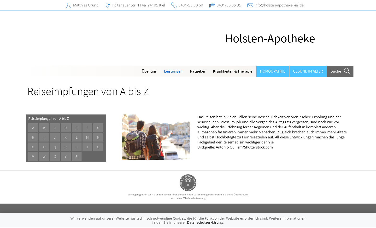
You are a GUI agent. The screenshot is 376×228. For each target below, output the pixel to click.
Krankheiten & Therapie (232, 71)
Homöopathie (272, 71)
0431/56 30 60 (190, 5)
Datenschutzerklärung (205, 222)
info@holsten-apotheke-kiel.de (279, 5)
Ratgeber (198, 71)
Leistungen (173, 71)
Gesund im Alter (308, 71)
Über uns (149, 71)
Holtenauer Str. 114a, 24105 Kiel (138, 5)
